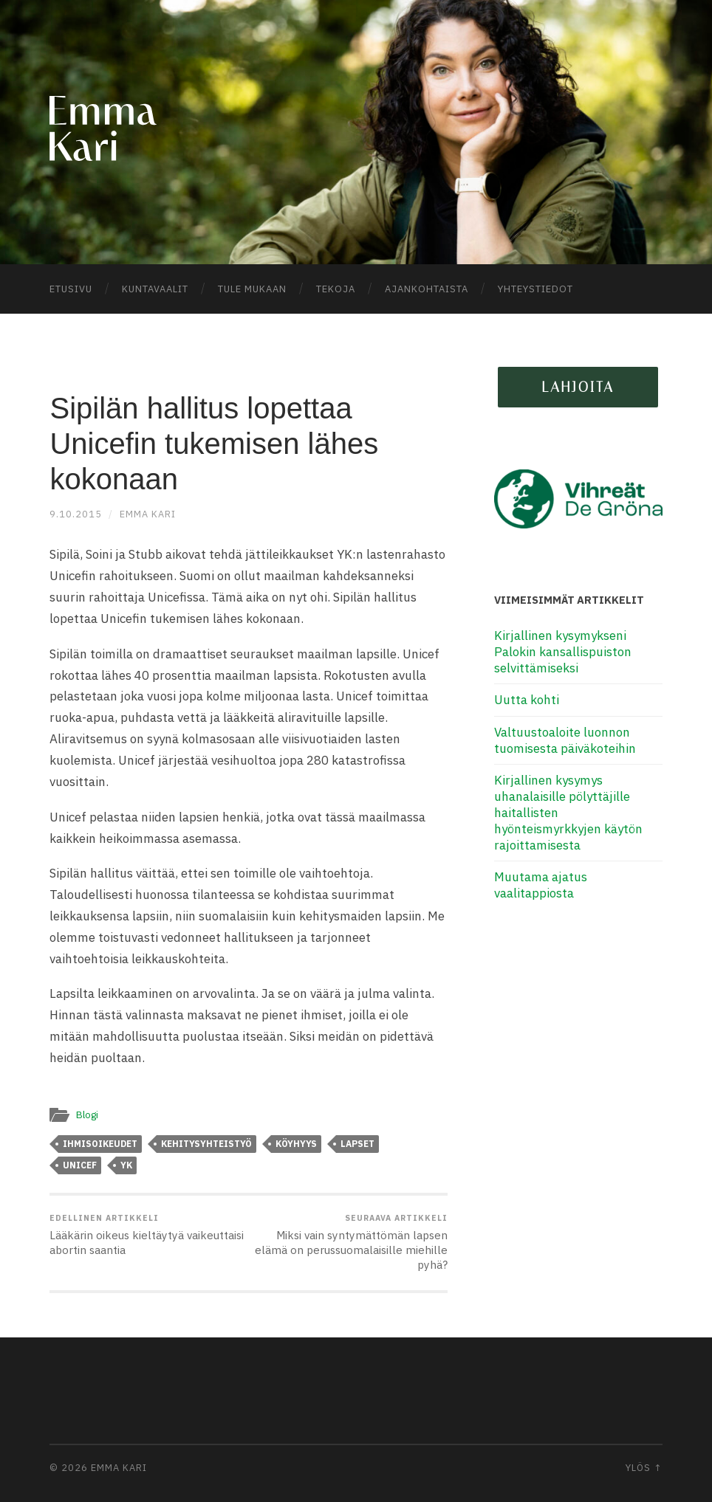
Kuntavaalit (155, 289)
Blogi (87, 1114)
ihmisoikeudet (100, 1143)
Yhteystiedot (535, 289)
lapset (357, 1143)
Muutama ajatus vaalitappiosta (540, 885)
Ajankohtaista (426, 289)
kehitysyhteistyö (206, 1143)
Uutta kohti (526, 700)
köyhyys (296, 1143)
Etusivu (70, 289)
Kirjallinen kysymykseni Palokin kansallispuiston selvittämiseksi (562, 651)
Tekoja (335, 289)
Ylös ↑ (644, 1467)
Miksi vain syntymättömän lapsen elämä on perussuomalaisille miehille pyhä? (350, 1242)
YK (126, 1165)
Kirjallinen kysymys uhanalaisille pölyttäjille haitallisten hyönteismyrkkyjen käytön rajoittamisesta (568, 812)
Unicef (80, 1165)
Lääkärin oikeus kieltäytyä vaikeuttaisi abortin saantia (146, 1235)
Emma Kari (148, 514)
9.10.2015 (75, 514)
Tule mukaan (252, 289)
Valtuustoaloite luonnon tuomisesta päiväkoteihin (565, 740)
